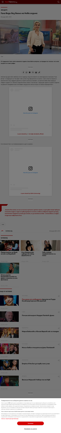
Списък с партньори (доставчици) (9, 418)
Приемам (30, 423)
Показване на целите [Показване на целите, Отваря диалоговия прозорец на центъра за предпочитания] (30, 429)
